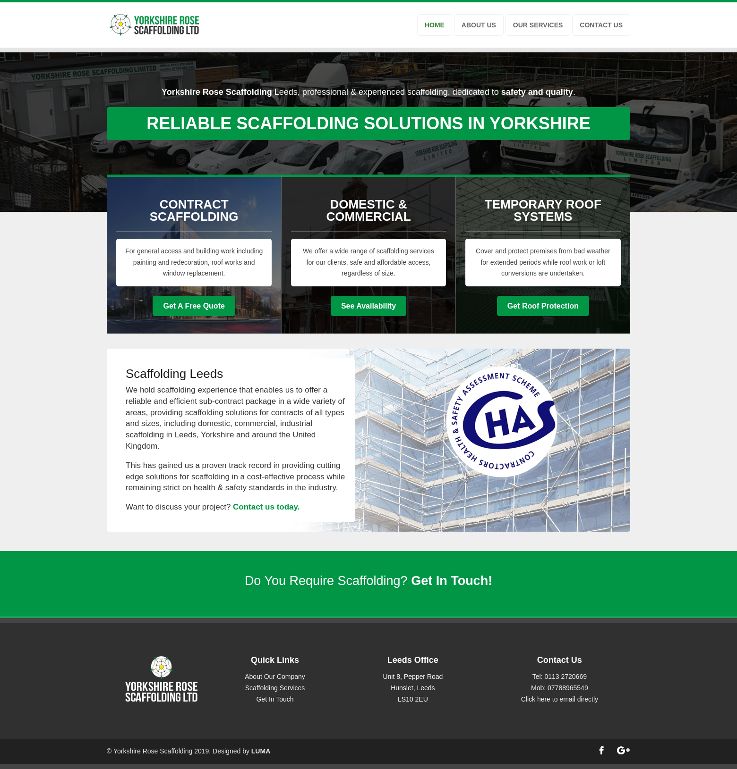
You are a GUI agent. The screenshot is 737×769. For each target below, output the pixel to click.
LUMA (260, 751)
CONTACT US (601, 25)
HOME (435, 25)
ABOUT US (479, 25)
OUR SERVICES (538, 25)
